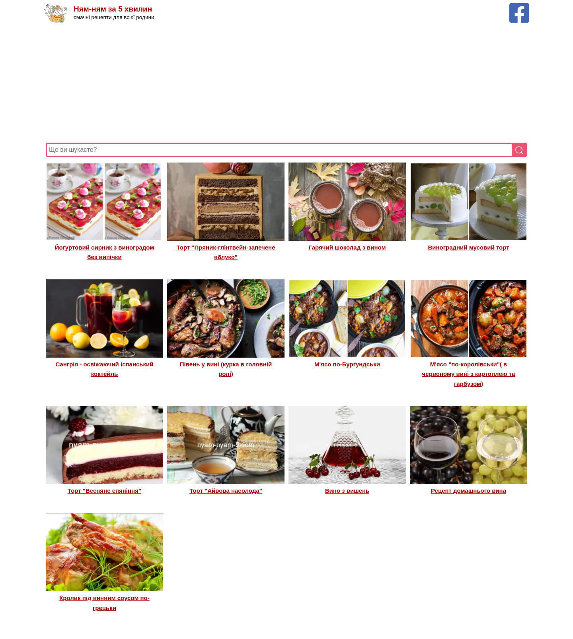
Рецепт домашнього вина (468, 490)
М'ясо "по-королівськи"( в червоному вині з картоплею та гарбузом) (468, 374)
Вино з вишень (347, 490)
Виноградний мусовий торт (468, 247)
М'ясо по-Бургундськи (347, 364)
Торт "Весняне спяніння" (104, 490)
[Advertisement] (284, 83)
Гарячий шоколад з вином (347, 247)
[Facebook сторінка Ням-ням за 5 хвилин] (519, 6)
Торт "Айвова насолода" (225, 490)
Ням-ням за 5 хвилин (113, 9)
